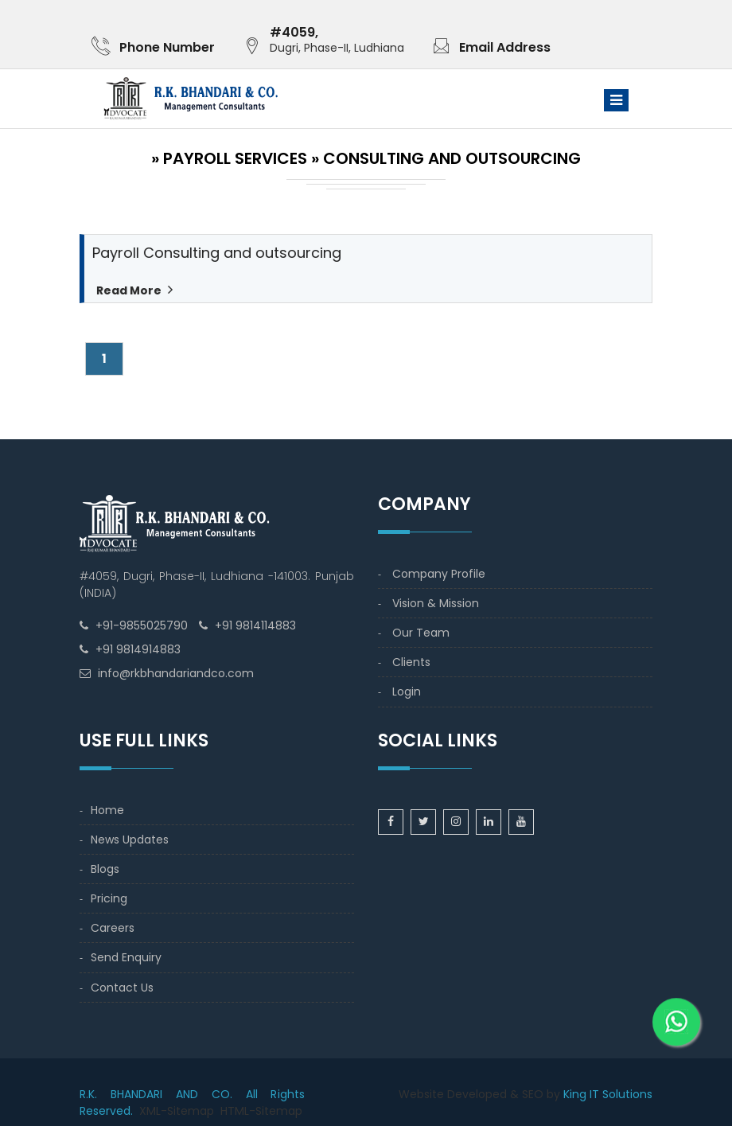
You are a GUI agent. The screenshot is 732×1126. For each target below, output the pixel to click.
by (553, 1094)
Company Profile (438, 574)
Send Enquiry (126, 957)
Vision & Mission (435, 603)
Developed (477, 1094)
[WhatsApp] (676, 1010)
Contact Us (122, 987)
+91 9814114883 (255, 625)
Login (406, 691)
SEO (532, 1094)
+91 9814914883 (138, 649)
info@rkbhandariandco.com (176, 673)
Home (107, 810)
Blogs (105, 869)
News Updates (130, 839)
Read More (129, 290)
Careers (112, 928)
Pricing (109, 898)
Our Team (421, 633)
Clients (411, 662)
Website (421, 1094)
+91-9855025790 (141, 625)
